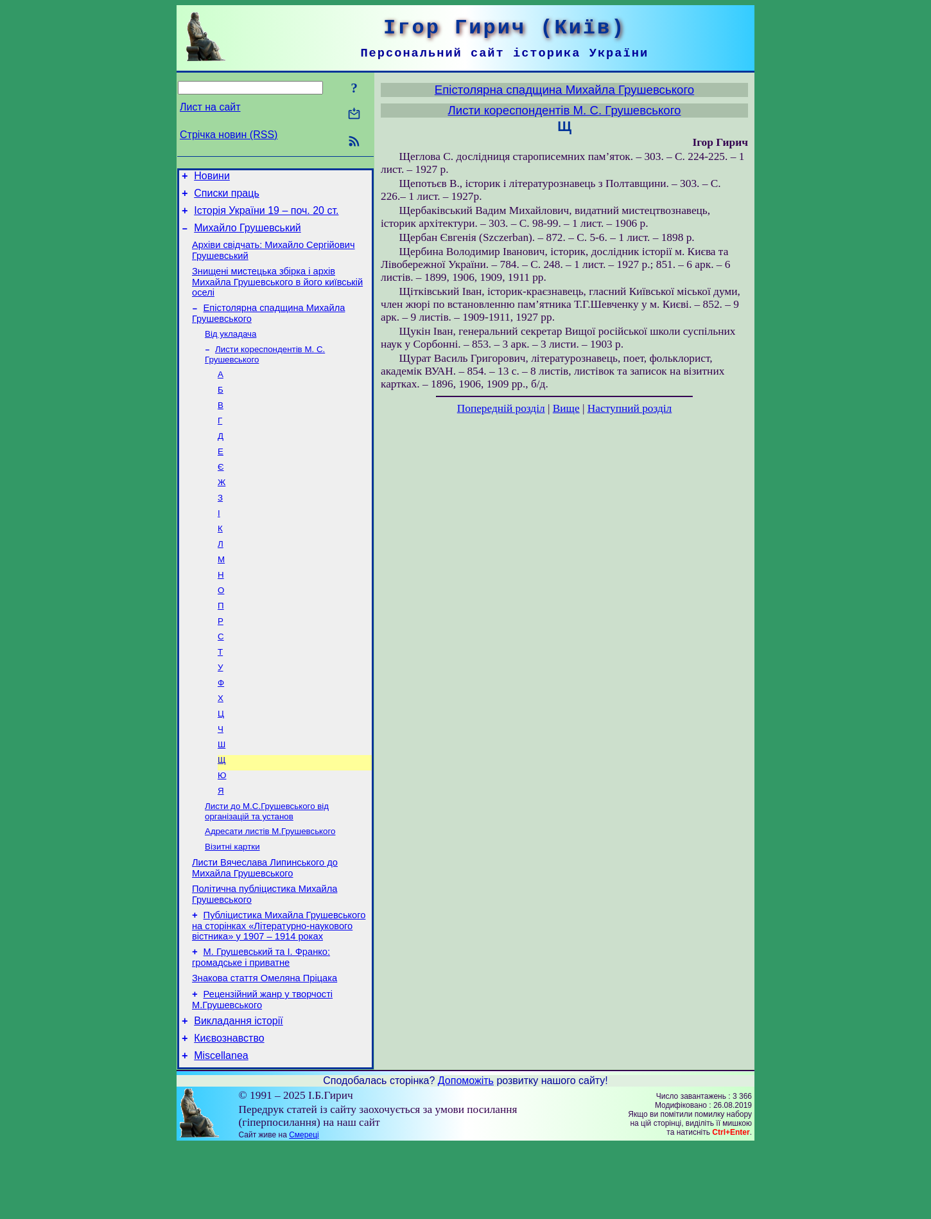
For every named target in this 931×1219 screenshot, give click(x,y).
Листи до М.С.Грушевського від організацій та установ (267, 865)
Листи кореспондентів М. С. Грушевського (564, 110)
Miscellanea (221, 1128)
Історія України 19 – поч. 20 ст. (266, 216)
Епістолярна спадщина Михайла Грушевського (564, 89)
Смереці (303, 1208)
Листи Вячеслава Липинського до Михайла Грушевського (265, 925)
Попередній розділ (501, 408)
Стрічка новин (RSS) (228, 134)
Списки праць (226, 196)
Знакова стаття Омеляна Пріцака (264, 1043)
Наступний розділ (629, 408)
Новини (212, 177)
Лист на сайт (210, 107)
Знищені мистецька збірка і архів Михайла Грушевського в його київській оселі (277, 293)
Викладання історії (238, 1090)
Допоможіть (466, 1153)
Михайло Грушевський (247, 235)
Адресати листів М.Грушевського (270, 886)
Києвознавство (229, 1109)
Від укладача (230, 348)
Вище (566, 408)
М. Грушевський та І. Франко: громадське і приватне (261, 1020)
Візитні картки (232, 902)
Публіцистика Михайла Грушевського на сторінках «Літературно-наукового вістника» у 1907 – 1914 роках (278, 987)
